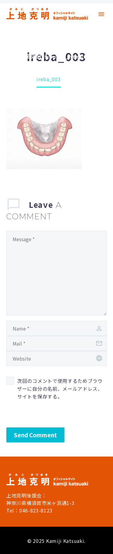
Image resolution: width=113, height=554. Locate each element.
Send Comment (35, 435)
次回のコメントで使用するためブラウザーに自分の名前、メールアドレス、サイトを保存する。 (60, 388)
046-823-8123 (35, 510)
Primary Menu (101, 14)
